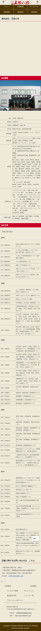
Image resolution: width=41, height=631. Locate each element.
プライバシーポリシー (15, 600)
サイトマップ (29, 591)
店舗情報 (20, 6)
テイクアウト (34, 6)
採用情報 (7, 12)
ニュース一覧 (29, 595)
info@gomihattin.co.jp (15, 576)
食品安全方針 (11, 595)
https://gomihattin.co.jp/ (23, 616)
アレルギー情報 (12, 591)
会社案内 (33, 586)
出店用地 (8, 586)
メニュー (7, 6)
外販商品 (34, 12)
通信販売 (20, 12)
